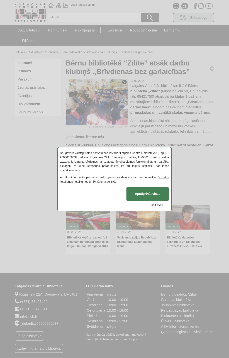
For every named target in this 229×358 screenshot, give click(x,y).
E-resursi (115, 30)
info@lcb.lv (29, 316)
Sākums (20, 52)
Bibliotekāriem (29, 104)
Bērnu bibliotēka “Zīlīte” (179, 294)
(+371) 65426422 (34, 302)
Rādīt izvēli (156, 204)
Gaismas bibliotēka (176, 300)
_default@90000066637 (39, 323)
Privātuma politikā (104, 181)
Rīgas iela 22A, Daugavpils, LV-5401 (48, 294)
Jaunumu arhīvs (30, 112)
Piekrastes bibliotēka (177, 316)
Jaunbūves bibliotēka (177, 305)
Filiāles (27, 41)
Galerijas (25, 96)
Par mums (56, 30)
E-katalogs (193, 17)
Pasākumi (25, 79)
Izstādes (24, 71)
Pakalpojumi (85, 30)
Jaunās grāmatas (31, 87)
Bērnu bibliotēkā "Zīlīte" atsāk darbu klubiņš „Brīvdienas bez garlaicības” (107, 52)
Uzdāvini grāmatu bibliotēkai (39, 348)
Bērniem (170, 30)
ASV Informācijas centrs (180, 326)
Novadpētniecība (143, 30)
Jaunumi (52, 52)
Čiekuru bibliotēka (175, 321)
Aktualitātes (27, 30)
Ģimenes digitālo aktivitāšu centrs (187, 332)
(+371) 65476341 (34, 309)
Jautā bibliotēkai (29, 336)
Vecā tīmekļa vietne (83, 4)
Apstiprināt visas (147, 194)
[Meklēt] (92, 17)
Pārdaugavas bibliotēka (179, 310)
